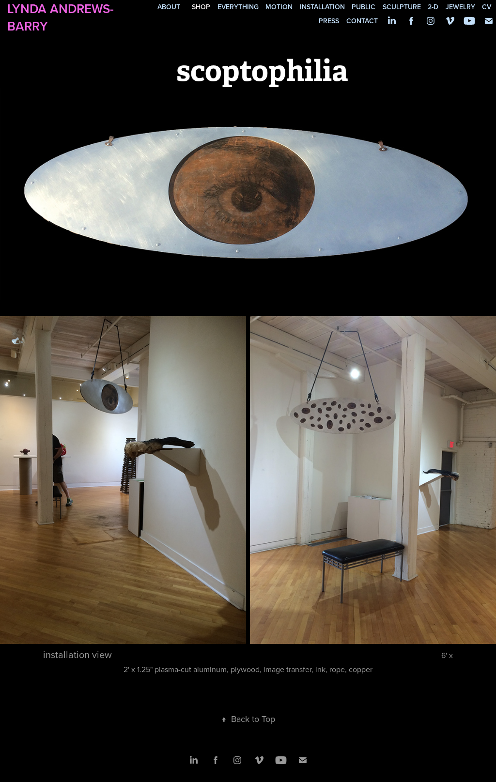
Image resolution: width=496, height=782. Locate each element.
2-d (433, 7)
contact (362, 21)
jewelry (460, 7)
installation (322, 7)
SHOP (201, 7)
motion (279, 7)
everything (238, 7)
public (363, 7)
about (168, 7)
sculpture (402, 7)
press (329, 21)
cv (486, 7)
